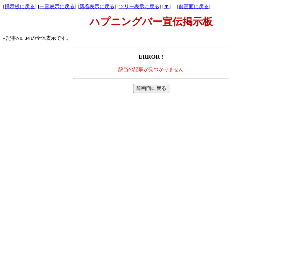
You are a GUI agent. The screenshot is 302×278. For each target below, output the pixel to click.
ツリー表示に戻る (139, 6)
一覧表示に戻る (57, 6)
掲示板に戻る (20, 6)
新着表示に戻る (96, 6)
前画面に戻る (194, 6)
